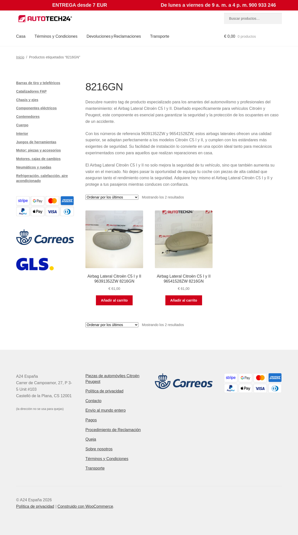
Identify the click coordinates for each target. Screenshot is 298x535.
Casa (20, 36)
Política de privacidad (104, 391)
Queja (90, 439)
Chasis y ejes (27, 100)
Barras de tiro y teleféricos (38, 83)
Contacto (93, 401)
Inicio (20, 57)
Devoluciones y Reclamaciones (113, 36)
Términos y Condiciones (55, 36)
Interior (22, 134)
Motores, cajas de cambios (38, 159)
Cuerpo (22, 125)
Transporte (159, 36)
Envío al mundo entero (105, 410)
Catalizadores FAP (31, 91)
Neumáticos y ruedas (33, 167)
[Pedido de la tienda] (111, 197)
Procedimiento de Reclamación (113, 430)
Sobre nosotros (99, 449)
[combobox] (253, 18)
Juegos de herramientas (36, 142)
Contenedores (28, 117)
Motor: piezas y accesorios (38, 150)
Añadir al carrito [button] (114, 300)
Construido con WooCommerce (85, 506)
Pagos (91, 420)
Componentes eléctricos (36, 108)
